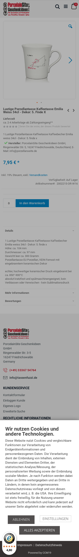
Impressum (24, 545)
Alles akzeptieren (39, 530)
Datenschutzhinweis (48, 545)
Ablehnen (21, 519)
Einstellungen (55, 518)
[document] (39, 470)
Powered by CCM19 (39, 552)
